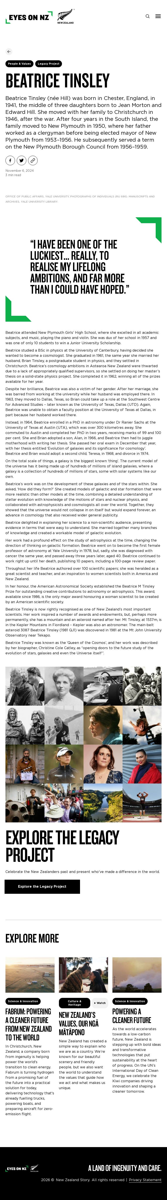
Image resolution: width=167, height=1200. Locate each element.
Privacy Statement (145, 1180)
